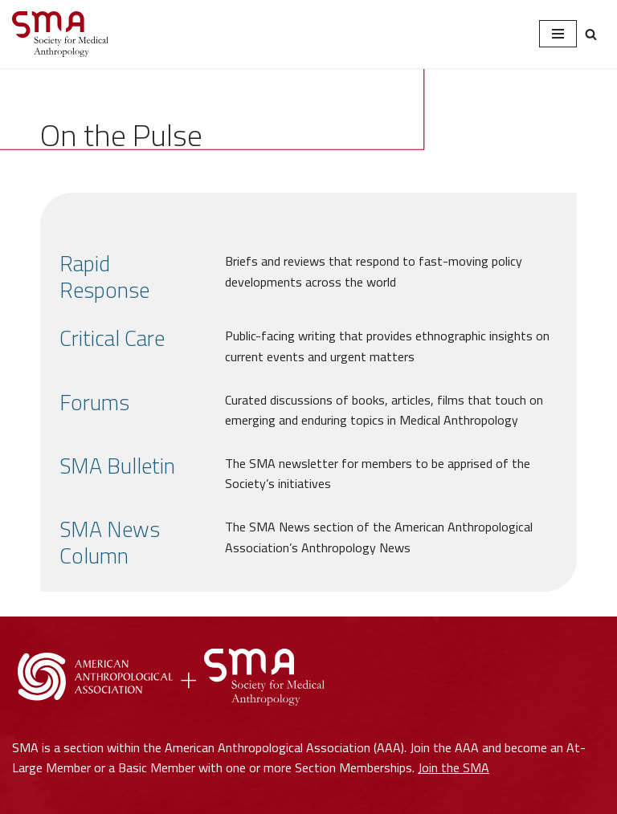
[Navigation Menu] (558, 33)
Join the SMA (453, 767)
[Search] (591, 34)
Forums (94, 402)
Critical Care (112, 338)
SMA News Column (109, 542)
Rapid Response (104, 277)
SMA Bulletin (117, 466)
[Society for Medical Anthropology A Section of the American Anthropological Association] (60, 34)
